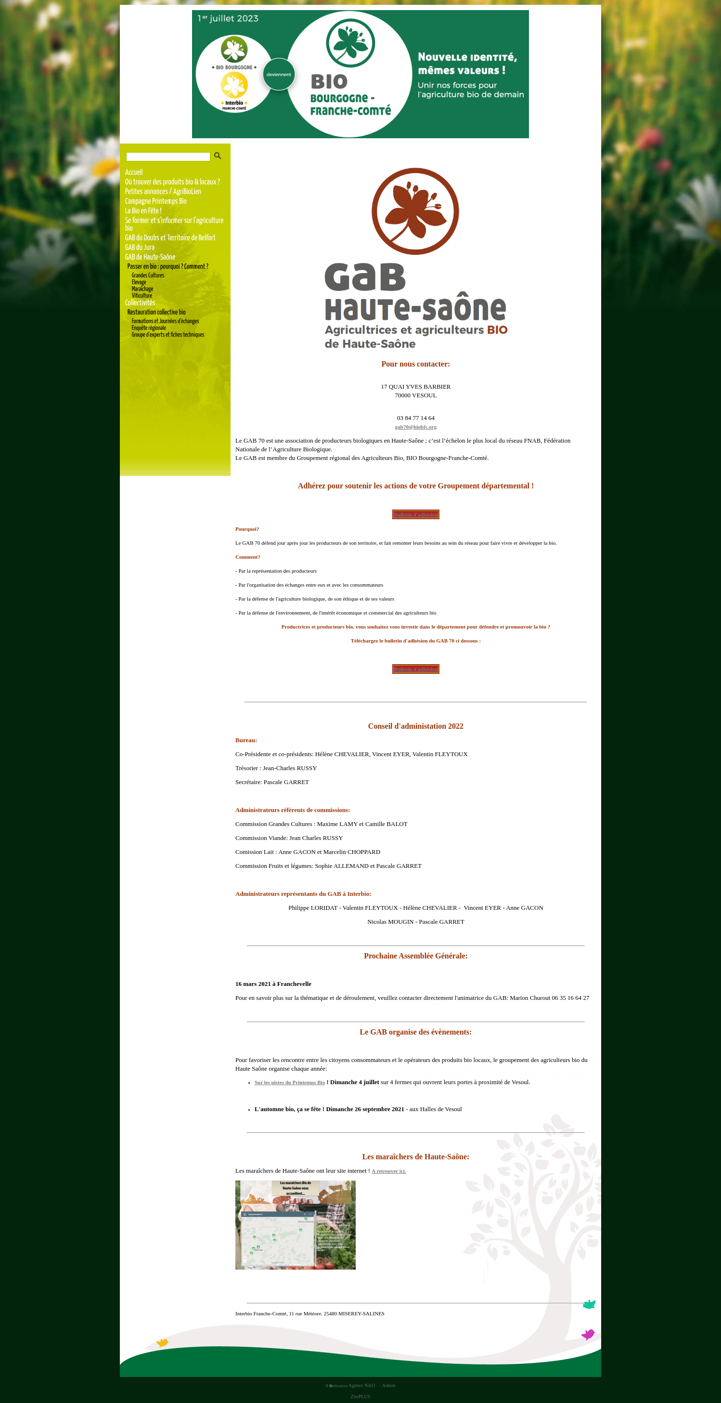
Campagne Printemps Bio (156, 201)
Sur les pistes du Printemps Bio (290, 1082)
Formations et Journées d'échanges (165, 321)
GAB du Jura (139, 247)
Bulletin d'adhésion (416, 514)
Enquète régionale (149, 328)
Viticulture (142, 296)
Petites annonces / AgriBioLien (163, 192)
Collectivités (140, 303)
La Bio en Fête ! (143, 211)
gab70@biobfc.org (416, 427)
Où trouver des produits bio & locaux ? (172, 182)
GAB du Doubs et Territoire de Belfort (170, 238)
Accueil (133, 172)
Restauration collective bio (157, 312)
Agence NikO (362, 1385)
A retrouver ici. (389, 1171)
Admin (389, 1385)
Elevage (139, 282)
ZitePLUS (361, 1396)
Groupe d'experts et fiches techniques (168, 335)
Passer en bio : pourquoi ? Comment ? (168, 266)
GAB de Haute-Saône (150, 257)
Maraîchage (143, 289)
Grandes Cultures (148, 276)
